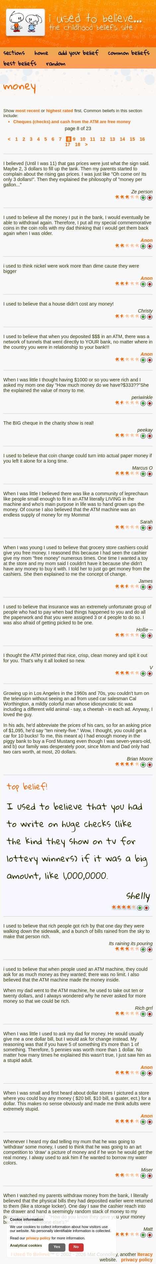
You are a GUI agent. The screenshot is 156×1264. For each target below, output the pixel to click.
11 (92, 139)
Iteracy (145, 1254)
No (76, 1246)
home (41, 53)
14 (122, 139)
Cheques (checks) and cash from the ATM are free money (71, 121)
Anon (146, 240)
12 (102, 139)
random (55, 63)
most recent (27, 110)
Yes (56, 1246)
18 (77, 144)
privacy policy (137, 1259)
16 (142, 139)
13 (112, 139)
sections (14, 53)
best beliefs (19, 63)
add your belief (78, 53)
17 (67, 144)
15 (132, 139)
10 (82, 139)
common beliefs (128, 53)
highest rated (59, 110)
